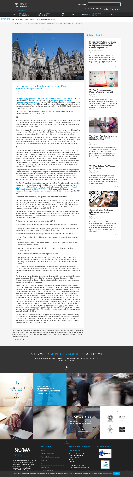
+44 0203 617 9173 (76, 465)
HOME (14, 15)
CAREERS (74, 15)
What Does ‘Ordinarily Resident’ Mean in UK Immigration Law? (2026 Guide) (33, 19)
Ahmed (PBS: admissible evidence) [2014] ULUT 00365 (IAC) (46, 188)
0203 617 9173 (112, 9)
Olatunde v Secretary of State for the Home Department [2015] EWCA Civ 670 (44, 98)
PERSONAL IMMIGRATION (24, 15)
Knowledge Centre (29, 23)
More (83, 429)
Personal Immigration (47, 454)
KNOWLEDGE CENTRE (96, 15)
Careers (43, 464)
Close (116, 474)
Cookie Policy (107, 474)
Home (20, 23)
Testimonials (45, 467)
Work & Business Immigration (50, 457)
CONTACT (112, 15)
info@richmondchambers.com (79, 467)
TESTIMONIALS (84, 15)
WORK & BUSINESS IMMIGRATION (44, 15)
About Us (44, 460)
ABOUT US (64, 15)
